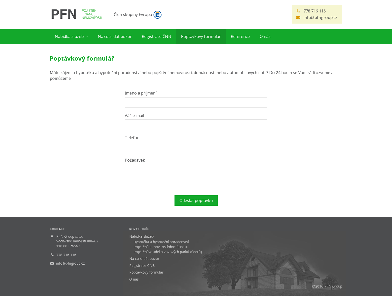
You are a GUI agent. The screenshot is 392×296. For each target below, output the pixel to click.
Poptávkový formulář (146, 272)
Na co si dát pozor (144, 258)
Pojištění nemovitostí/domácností (161, 246)
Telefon (132, 137)
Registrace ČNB (142, 265)
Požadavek (135, 160)
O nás (134, 279)
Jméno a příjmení (140, 93)
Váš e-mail (134, 115)
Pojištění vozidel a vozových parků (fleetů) (168, 251)
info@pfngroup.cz (320, 17)
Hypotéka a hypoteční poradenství (161, 241)
